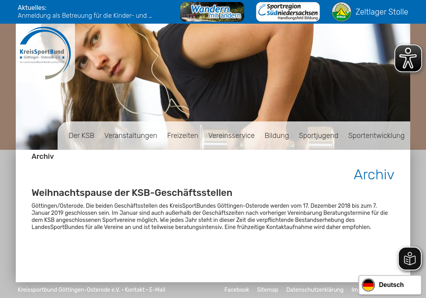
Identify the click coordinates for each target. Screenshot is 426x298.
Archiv (43, 156)
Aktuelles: (32, 7)
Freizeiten (182, 135)
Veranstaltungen (130, 135)
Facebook (236, 290)
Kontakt (134, 290)
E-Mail (157, 290)
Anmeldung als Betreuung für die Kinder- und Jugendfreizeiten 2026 (87, 15)
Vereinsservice (231, 135)
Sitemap (267, 290)
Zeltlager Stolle (370, 12)
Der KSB (81, 135)
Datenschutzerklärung (315, 290)
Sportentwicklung (376, 135)
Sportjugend (318, 135)
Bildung (277, 135)
